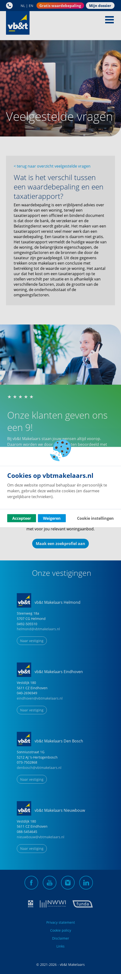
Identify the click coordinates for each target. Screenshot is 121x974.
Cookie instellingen (95, 518)
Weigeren (52, 518)
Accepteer (21, 518)
